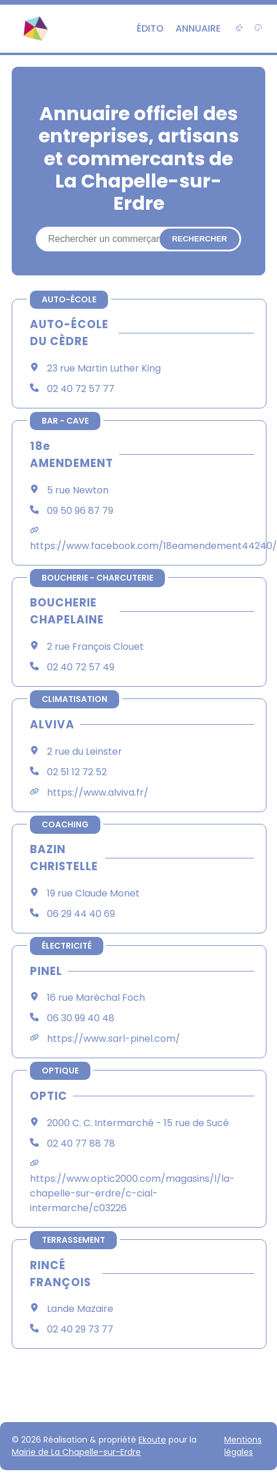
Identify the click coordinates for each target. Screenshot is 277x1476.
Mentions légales (243, 1446)
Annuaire (198, 28)
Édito (150, 28)
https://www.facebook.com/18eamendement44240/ (153, 546)
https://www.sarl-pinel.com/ (113, 1038)
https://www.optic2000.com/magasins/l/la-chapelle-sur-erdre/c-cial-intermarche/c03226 (132, 1193)
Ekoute (152, 1440)
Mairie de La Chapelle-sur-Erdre (76, 1452)
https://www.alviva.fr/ (97, 792)
